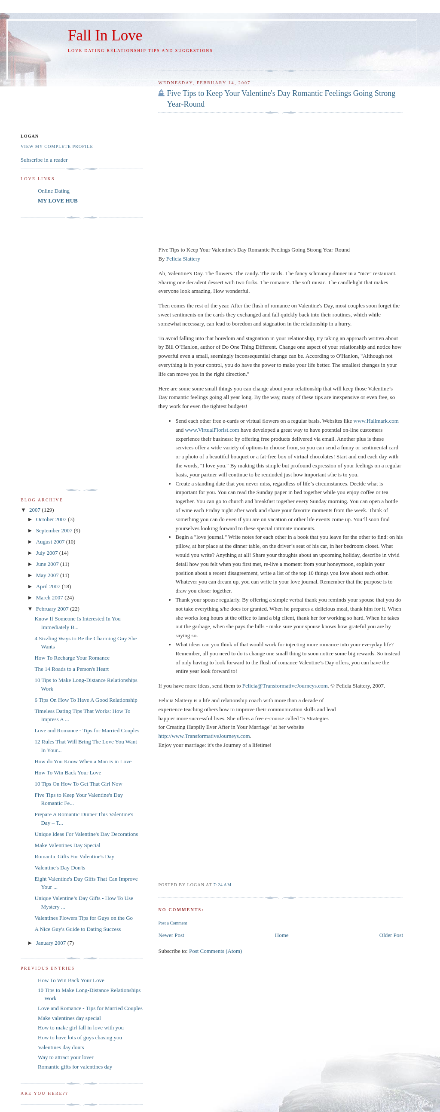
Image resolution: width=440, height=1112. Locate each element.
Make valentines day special (69, 1018)
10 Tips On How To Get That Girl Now (78, 783)
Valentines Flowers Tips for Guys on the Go (83, 918)
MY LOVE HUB (58, 200)
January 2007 (51, 943)
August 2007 (51, 541)
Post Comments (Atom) (215, 951)
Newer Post (171, 935)
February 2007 (53, 608)
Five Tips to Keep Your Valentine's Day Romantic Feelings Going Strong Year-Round (281, 98)
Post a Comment (172, 923)
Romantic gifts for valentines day (75, 1066)
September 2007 (55, 530)
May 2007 (48, 575)
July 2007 (47, 553)
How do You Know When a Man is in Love (82, 761)
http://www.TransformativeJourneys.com (204, 736)
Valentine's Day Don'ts (59, 867)
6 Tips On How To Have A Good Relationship (85, 700)
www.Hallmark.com (376, 421)
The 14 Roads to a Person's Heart (71, 669)
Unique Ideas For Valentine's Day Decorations (86, 834)
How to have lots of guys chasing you (80, 1037)
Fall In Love (105, 35)
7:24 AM (223, 884)
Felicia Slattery (183, 258)
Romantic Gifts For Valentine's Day (74, 856)
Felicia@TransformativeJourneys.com (285, 685)
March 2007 (50, 597)
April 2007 (49, 586)
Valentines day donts (61, 1047)
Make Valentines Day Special (67, 845)
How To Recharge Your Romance (71, 657)
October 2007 (52, 519)
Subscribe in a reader (44, 160)
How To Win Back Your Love (67, 772)
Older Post (391, 935)
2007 (35, 510)
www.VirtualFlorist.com (212, 430)
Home (282, 935)
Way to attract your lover (66, 1057)
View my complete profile (57, 146)
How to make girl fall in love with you (81, 1027)
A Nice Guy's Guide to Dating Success (77, 929)
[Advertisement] (258, 60)
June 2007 (48, 564)
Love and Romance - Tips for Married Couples (86, 730)
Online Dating (54, 190)
